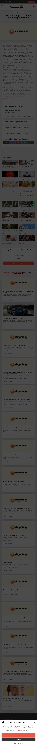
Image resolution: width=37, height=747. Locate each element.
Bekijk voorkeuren (18, 743)
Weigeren (18, 739)
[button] (34, 722)
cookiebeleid (17, 730)
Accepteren (18, 735)
